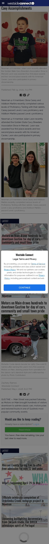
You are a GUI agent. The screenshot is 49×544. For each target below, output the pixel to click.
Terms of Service (38, 264)
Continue (24, 287)
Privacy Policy (10, 270)
